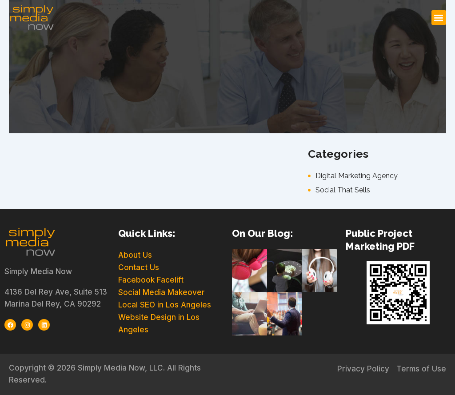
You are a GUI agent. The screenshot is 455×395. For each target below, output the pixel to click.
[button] (438, 17)
